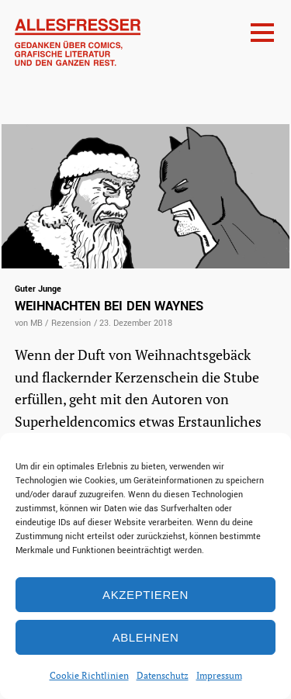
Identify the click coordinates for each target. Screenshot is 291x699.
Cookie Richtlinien (89, 675)
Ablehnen (146, 637)
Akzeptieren (145, 594)
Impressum (219, 675)
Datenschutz (163, 675)
